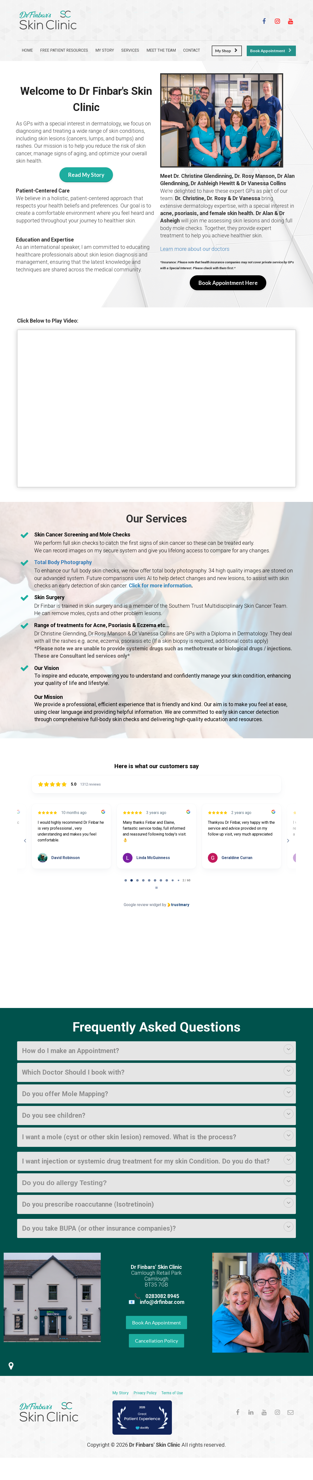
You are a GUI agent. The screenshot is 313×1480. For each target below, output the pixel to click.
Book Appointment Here (228, 282)
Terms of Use (172, 1393)
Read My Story (86, 174)
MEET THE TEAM (161, 50)
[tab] (126, 880)
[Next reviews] (287, 840)
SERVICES (130, 50)
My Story (120, 1393)
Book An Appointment (156, 1322)
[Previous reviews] (25, 840)
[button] (288, 1049)
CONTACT (191, 50)
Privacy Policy (145, 1393)
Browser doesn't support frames (156, 958)
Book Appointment (270, 50)
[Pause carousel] (156, 887)
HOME (27, 50)
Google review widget (142, 904)
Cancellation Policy (156, 1341)
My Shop (226, 50)
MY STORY (104, 50)
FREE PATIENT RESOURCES (64, 50)
